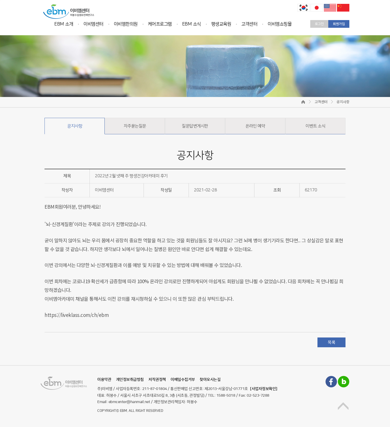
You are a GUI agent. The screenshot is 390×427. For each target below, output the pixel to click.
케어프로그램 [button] (160, 24)
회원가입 (339, 24)
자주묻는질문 (135, 126)
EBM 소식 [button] (191, 24)
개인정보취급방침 (130, 379)
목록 (331, 342)
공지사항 (74, 126)
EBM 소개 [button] (63, 24)
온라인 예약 (255, 126)
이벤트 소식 (315, 126)
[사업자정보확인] (263, 389)
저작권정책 (157, 379)
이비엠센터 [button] (93, 24)
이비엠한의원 (126, 24)
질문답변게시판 (195, 126)
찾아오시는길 (210, 379)
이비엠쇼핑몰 (279, 24)
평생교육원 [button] (221, 24)
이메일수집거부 (183, 379)
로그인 (319, 24)
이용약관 (104, 379)
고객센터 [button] (249, 24)
